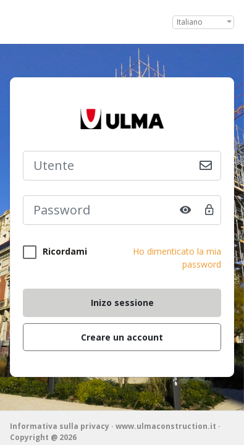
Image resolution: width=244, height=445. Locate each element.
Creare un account (122, 337)
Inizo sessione (122, 302)
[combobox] (203, 22)
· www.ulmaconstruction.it (164, 426)
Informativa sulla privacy (59, 426)
